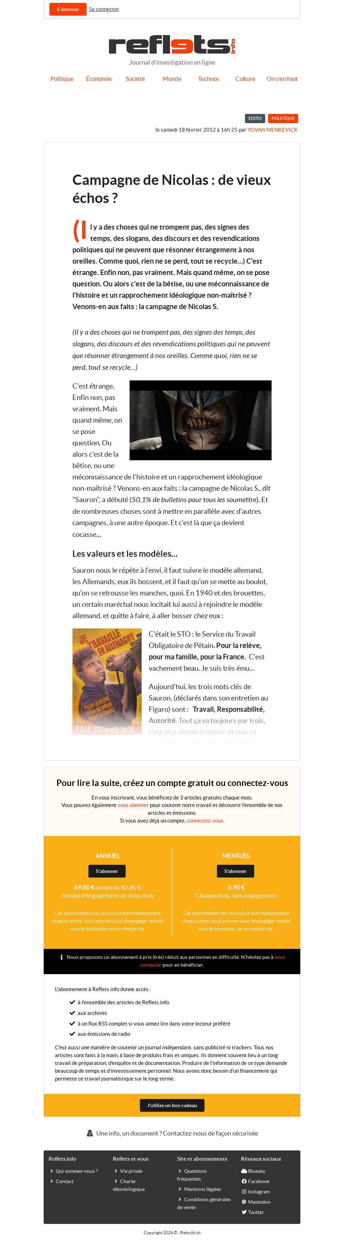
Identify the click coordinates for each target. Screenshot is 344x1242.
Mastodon (256, 1201)
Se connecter (104, 9)
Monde (172, 79)
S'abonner (68, 9)
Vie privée (127, 1170)
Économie (98, 79)
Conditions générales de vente (204, 1203)
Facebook (255, 1181)
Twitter (252, 1212)
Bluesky (253, 1170)
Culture (245, 79)
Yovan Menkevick (272, 130)
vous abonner (133, 805)
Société (135, 79)
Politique (61, 79)
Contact (61, 1181)
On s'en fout (282, 79)
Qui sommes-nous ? (73, 1170)
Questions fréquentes (192, 1174)
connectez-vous (205, 821)
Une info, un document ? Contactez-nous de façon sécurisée (172, 1133)
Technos (208, 79)
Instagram (255, 1191)
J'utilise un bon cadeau (172, 1105)
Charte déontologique (129, 1185)
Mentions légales (199, 1189)
